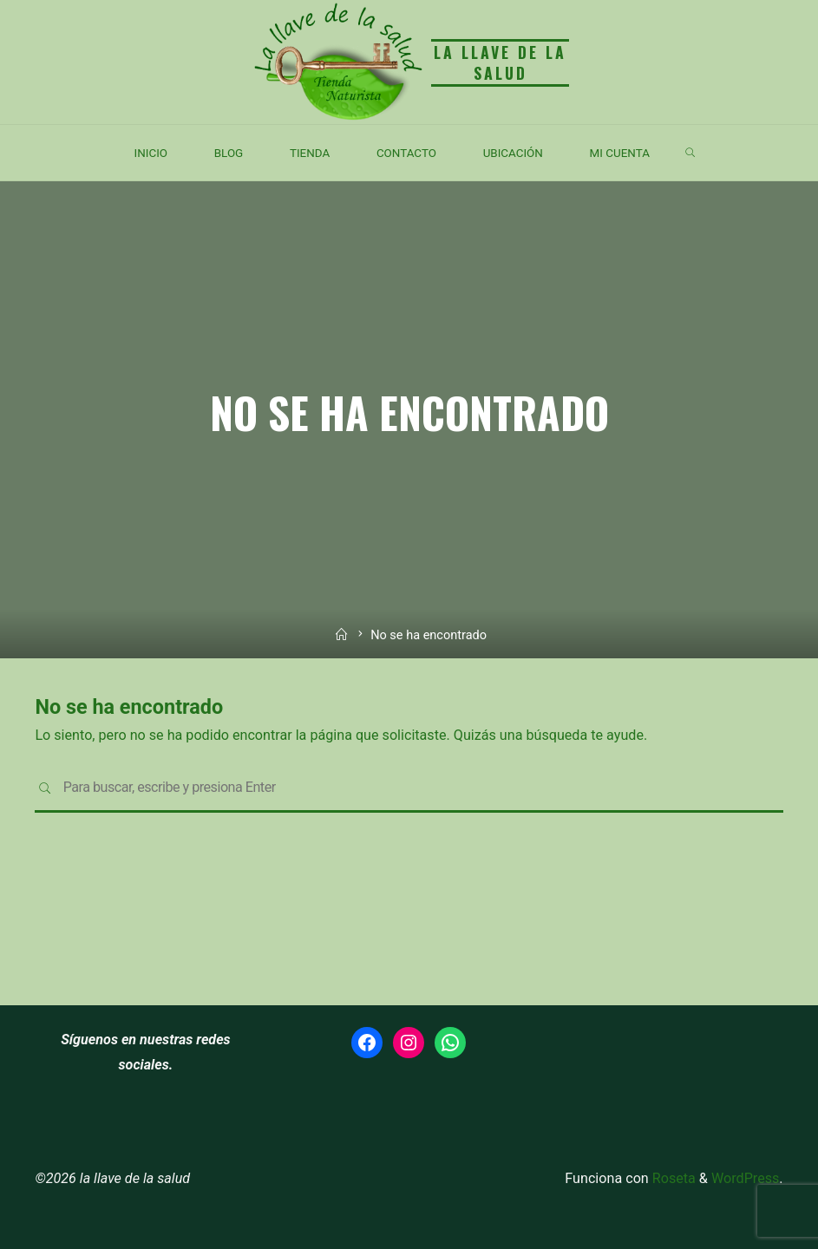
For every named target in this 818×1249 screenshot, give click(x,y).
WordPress (745, 1178)
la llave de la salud (500, 62)
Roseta (672, 1178)
